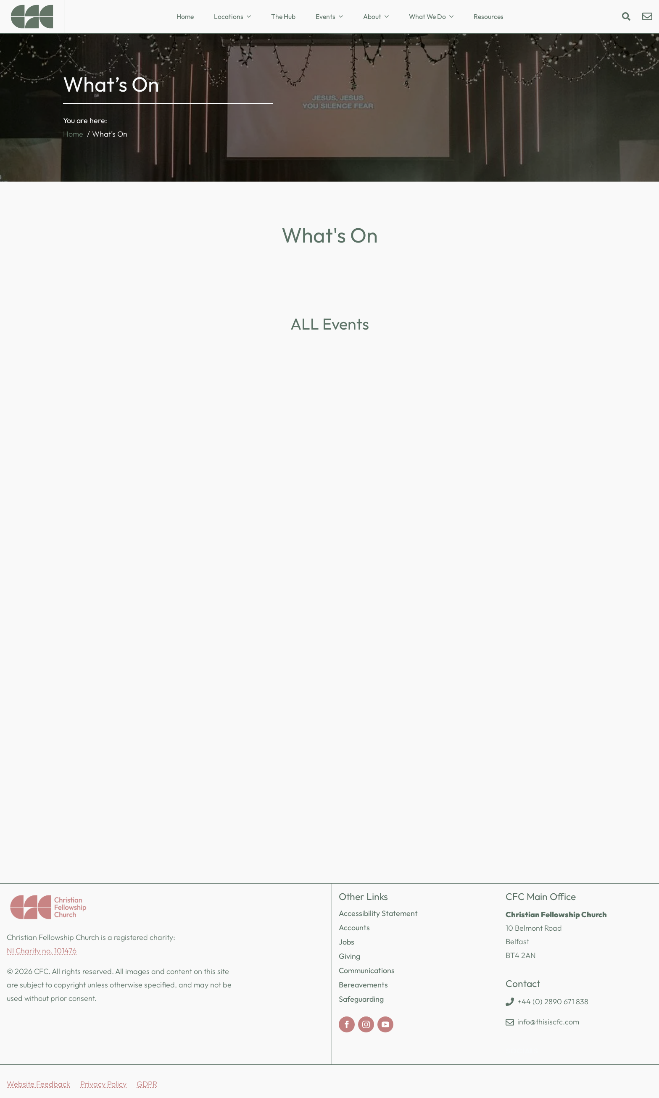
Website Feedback (38, 1084)
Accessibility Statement (378, 913)
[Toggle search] (626, 16)
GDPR (147, 1084)
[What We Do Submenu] (454, 17)
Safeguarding (361, 999)
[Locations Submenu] (251, 17)
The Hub (283, 16)
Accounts (354, 927)
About (372, 16)
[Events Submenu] (343, 17)
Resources (488, 16)
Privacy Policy (103, 1084)
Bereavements (363, 985)
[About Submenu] (389, 17)
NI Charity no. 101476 (41, 950)
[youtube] (385, 1024)
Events (325, 16)
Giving (349, 956)
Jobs (346, 942)
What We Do (427, 16)
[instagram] (366, 1024)
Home (185, 16)
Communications (367, 970)
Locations (228, 16)
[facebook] (347, 1024)
